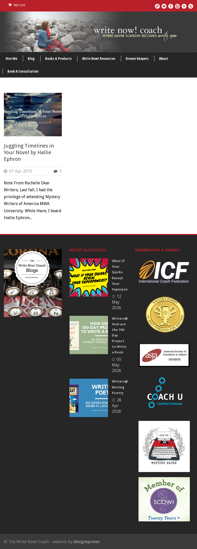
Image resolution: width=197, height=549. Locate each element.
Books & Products (58, 58)
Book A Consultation (22, 71)
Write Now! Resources (98, 58)
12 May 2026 (116, 302)
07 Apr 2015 (20, 171)
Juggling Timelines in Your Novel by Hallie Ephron (29, 152)
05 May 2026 (116, 365)
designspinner (87, 541)
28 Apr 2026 (116, 406)
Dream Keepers (137, 58)
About (163, 58)
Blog (31, 58)
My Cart (16, 5)
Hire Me (11, 58)
